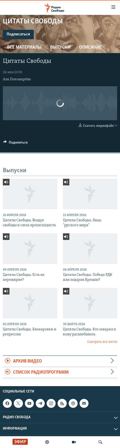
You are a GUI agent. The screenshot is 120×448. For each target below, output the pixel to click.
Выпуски (60, 47)
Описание (90, 47)
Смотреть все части (102, 342)
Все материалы (24, 47)
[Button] (15, 143)
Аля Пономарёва (17, 79)
